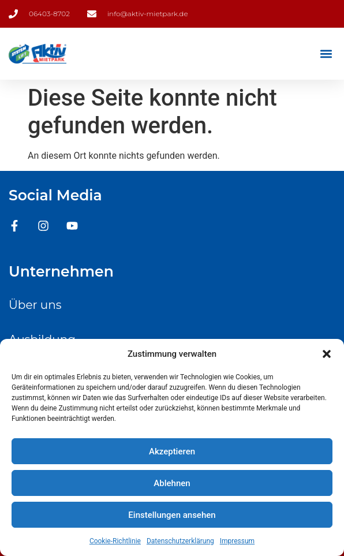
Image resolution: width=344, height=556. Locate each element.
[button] (326, 354)
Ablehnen (172, 483)
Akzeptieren (172, 451)
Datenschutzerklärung (180, 541)
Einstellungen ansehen (171, 515)
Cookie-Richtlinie (115, 541)
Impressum (237, 541)
